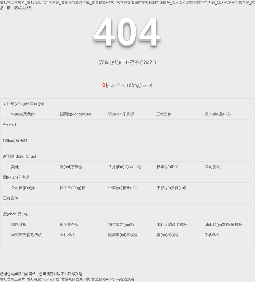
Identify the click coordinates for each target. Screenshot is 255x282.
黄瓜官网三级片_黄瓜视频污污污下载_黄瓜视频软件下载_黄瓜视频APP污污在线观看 (67, 279)
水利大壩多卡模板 (172, 224)
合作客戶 (10, 124)
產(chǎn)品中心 (218, 114)
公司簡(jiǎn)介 (23, 187)
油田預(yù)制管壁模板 (223, 224)
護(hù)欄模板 (168, 234)
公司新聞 (212, 167)
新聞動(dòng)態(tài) (75, 114)
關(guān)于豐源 (121, 114)
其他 (15, 167)
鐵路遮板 (19, 224)
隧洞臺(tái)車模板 (123, 234)
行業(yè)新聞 (167, 167)
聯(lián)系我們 (23, 114)
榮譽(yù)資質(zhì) (171, 187)
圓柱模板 (67, 234)
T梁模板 (212, 234)
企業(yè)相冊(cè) (122, 187)
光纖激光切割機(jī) (27, 234)
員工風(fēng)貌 (72, 187)
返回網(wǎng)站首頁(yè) (23, 103)
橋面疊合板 (69, 224)
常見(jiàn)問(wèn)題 (125, 167)
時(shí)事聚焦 (71, 167)
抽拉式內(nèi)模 (121, 224)
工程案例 (164, 114)
